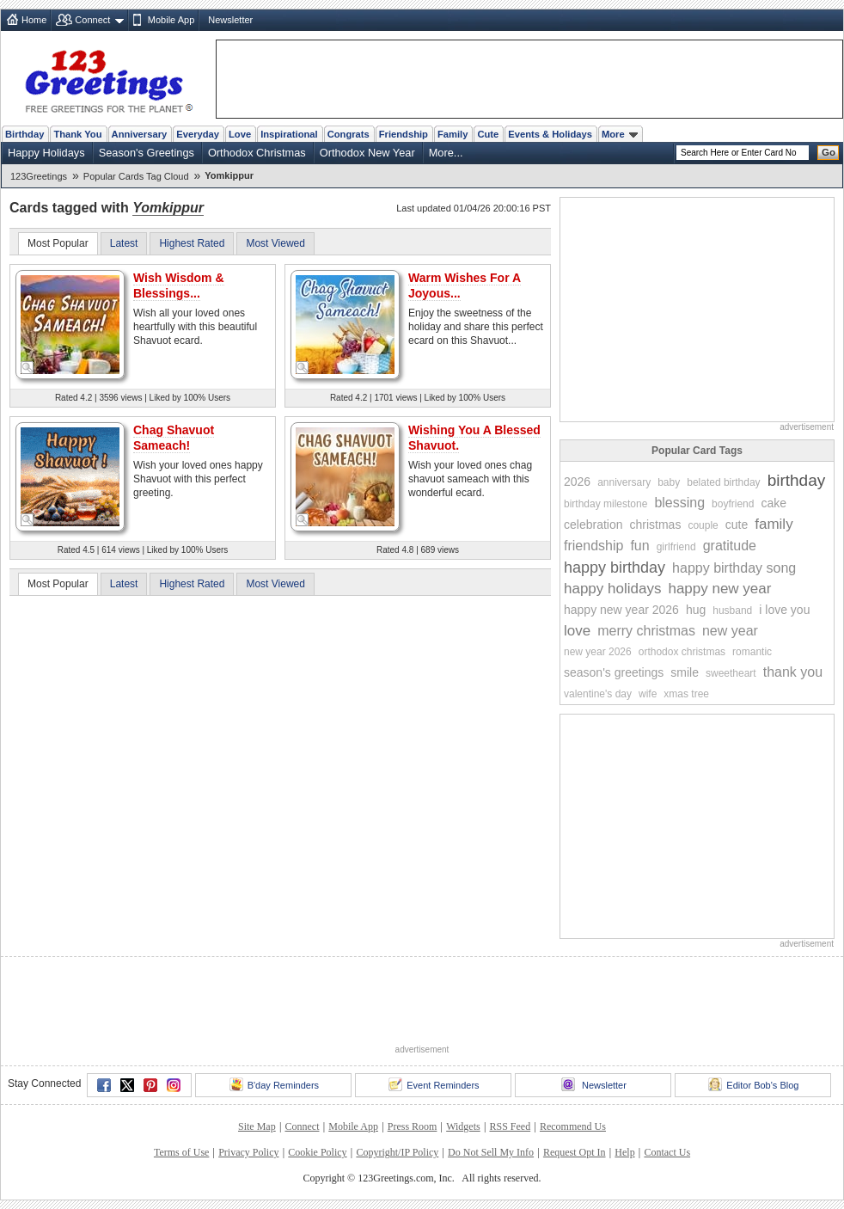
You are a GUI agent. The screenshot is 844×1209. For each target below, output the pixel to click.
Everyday (197, 134)
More (620, 134)
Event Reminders (433, 1084)
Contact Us (667, 1152)
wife (648, 694)
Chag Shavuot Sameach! (173, 437)
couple (703, 525)
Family (452, 134)
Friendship (403, 134)
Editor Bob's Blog (753, 1084)
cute (736, 524)
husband (732, 610)
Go (828, 152)
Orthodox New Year (367, 152)
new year (730, 630)
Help (624, 1152)
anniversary (624, 482)
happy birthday (614, 567)
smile (684, 672)
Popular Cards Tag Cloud (136, 176)
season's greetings (614, 672)
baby (668, 482)
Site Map (257, 1126)
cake (773, 503)
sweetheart (731, 673)
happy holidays (612, 588)
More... (446, 152)
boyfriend (733, 504)
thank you (793, 672)
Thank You (77, 134)
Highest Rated (191, 243)
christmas (656, 524)
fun (639, 545)
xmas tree (686, 694)
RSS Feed (509, 1126)
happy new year (719, 588)
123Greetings (38, 176)
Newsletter (230, 20)
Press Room (412, 1126)
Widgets (463, 1126)
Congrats (348, 134)
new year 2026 (598, 652)
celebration (593, 524)
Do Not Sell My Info (491, 1152)
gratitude (729, 545)
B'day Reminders (274, 1084)
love (577, 631)
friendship (593, 545)
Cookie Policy (317, 1152)
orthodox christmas (682, 652)
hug (696, 610)
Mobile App (171, 20)
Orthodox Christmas (257, 152)
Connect (92, 20)
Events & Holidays (550, 134)
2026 (577, 481)
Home (33, 20)
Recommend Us (573, 1126)
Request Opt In (574, 1152)
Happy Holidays (46, 152)
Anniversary (140, 134)
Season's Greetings (146, 152)
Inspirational (289, 134)
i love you (784, 610)
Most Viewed (275, 243)
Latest (124, 243)
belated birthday (723, 482)
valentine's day (598, 694)
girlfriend (676, 547)
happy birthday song (734, 568)
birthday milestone (605, 504)
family (773, 524)
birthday (797, 480)
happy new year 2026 (621, 610)
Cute (487, 134)
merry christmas (646, 630)
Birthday (24, 134)
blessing (679, 502)
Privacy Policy (248, 1152)
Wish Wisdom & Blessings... (178, 285)
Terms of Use (181, 1152)
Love (240, 134)
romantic (752, 652)
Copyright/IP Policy (397, 1152)
